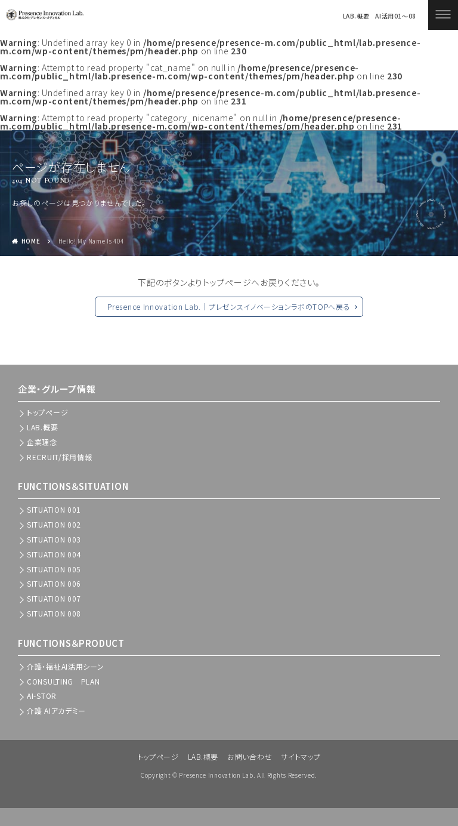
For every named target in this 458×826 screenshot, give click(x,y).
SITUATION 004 (54, 554)
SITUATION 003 (54, 539)
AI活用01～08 (395, 16)
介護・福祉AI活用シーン (65, 666)
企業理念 (42, 442)
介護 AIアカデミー (56, 710)
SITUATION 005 (54, 569)
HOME (31, 240)
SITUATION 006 (54, 583)
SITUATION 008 (54, 613)
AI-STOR (42, 696)
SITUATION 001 (54, 509)
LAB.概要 (355, 16)
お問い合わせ (249, 756)
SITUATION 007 (54, 598)
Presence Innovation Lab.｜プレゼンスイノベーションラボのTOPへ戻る (228, 306)
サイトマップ (300, 756)
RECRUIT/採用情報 (59, 457)
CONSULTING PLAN (63, 681)
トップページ (158, 756)
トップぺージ (47, 412)
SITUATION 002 (54, 524)
